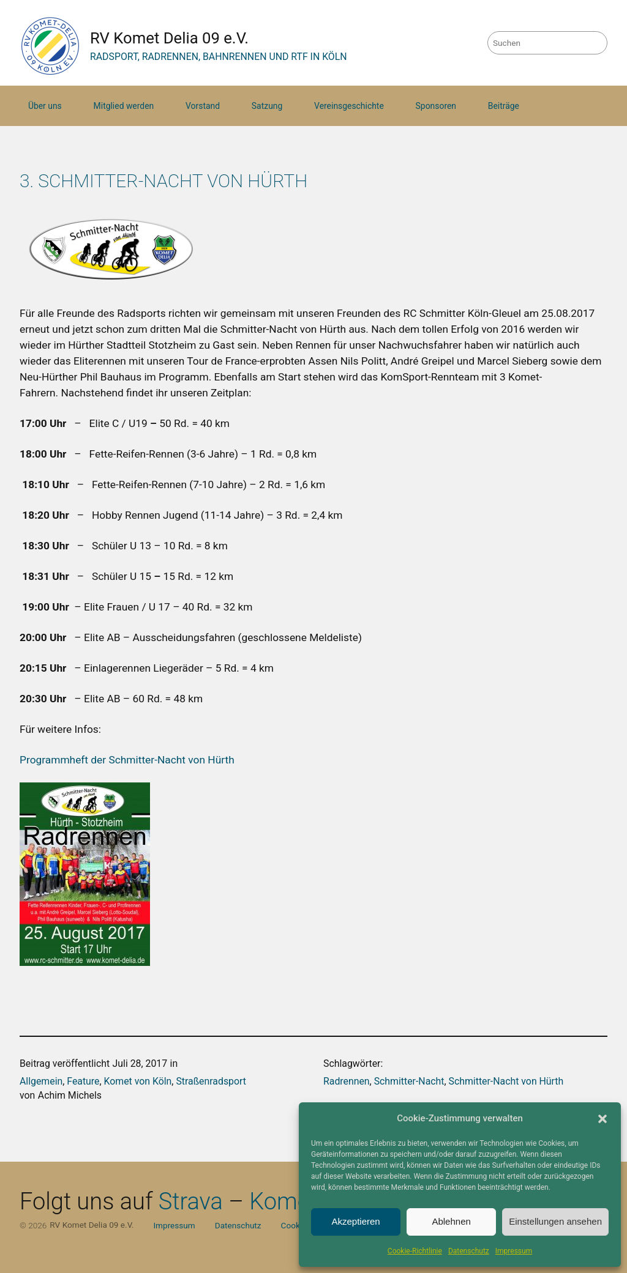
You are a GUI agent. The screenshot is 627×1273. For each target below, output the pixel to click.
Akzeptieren (355, 1221)
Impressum (513, 1251)
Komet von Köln (138, 1081)
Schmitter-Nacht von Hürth (506, 1081)
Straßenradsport (211, 1081)
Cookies (296, 1225)
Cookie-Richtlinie (415, 1251)
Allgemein (41, 1081)
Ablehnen (451, 1221)
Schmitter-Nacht (409, 1081)
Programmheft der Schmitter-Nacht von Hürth (128, 760)
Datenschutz (468, 1251)
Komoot (290, 1201)
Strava (191, 1201)
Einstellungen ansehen (555, 1221)
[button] (602, 1119)
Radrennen (346, 1081)
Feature (83, 1081)
